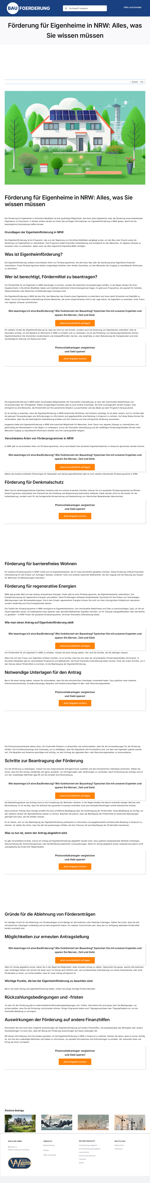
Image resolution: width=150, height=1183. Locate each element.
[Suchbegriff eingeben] (85, 8)
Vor (141, 82)
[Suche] (66, 8)
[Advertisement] (75, 62)
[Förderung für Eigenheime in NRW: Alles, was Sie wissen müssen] (75, 138)
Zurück (135, 82)
